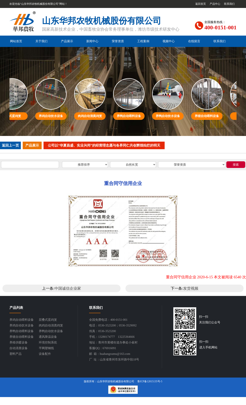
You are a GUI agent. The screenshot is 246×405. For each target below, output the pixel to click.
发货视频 (190, 288)
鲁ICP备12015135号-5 (149, 381)
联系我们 (229, 3)
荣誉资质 (118, 41)
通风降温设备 (48, 336)
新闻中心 (92, 41)
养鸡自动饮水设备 (21, 325)
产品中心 (215, 3)
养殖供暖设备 (18, 342)
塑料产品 (15, 353)
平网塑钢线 (46, 348)
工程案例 (143, 41)
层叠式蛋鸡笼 (48, 319)
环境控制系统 (48, 342)
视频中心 (169, 41)
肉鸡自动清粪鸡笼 (51, 325)
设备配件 (45, 353)
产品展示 (67, 41)
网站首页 (16, 41)
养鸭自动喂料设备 (21, 331)
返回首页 (200, 3)
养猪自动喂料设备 (21, 336)
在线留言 (194, 41)
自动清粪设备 (18, 348)
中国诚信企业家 (67, 288)
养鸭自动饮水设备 (51, 331)
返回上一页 (10, 145)
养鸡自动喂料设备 (21, 319)
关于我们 (41, 41)
